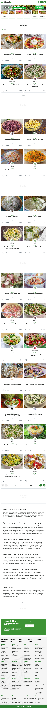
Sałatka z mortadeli (39, 655)
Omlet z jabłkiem (4, 652)
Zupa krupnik (26, 648)
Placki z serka (4, 654)
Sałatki (12, 53)
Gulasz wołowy (4, 701)
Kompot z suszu (38, 673)
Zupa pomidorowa (27, 658)
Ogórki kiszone (37, 682)
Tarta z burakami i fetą (39, 698)
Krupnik (13, 664)
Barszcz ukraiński (27, 649)
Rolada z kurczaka (38, 699)
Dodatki (30, 639)
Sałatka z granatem (39, 656)
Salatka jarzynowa (38, 651)
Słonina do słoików (38, 693)
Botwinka (14, 679)
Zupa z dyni (26, 647)
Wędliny (30, 641)
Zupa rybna (37, 665)
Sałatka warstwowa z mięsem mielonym (34, 445)
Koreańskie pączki (4, 688)
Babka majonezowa (27, 682)
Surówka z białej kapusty (40, 658)
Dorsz (13, 652)
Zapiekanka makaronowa (17, 654)
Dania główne (4, 639)
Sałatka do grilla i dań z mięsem (35, 323)
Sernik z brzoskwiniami (16, 686)
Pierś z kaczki (15, 645)
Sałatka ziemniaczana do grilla (12, 384)
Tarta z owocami (27, 679)
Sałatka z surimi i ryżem (12, 169)
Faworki (2, 681)
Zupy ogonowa (26, 645)
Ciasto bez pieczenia (5, 671)
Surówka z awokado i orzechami (35, 384)
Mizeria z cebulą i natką (34, 216)
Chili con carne (4, 702)
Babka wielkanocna (27, 668)
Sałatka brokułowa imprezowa (12, 54)
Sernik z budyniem (5, 662)
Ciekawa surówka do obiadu (35, 293)
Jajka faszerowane (27, 662)
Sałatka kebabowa (35, 475)
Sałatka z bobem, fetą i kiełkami (12, 85)
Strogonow (3, 699)
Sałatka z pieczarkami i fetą (12, 444)
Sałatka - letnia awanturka (12, 293)
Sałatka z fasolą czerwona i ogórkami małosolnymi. (12, 247)
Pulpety (13, 647)
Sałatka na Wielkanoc (39, 654)
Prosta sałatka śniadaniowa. (12, 323)
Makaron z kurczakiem (16, 648)
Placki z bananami (5, 658)
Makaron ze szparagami (17, 684)
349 (31, 485)
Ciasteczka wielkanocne (28, 667)
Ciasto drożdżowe (4, 664)
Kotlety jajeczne (38, 697)
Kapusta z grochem (38, 668)
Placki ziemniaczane (16, 649)
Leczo (2, 697)
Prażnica (3, 659)
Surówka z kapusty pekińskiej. (35, 139)
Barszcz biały (26, 651)
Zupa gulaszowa (27, 655)
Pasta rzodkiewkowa (16, 685)
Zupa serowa (26, 654)
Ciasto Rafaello (4, 668)
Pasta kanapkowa (4, 649)
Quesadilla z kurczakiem (39, 703)
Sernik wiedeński (15, 688)
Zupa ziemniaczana (27, 652)
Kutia (36, 675)
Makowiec (3, 669)
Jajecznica (3, 645)
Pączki (2, 679)
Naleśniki (3, 651)
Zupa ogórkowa (27, 656)
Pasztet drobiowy (27, 665)
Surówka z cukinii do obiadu (35, 246)
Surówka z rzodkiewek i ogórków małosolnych (35, 354)
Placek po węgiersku (5, 698)
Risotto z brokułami (16, 668)
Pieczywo (39, 639)
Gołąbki (13, 662)
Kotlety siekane (15, 651)
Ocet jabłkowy (37, 681)
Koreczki (3, 686)
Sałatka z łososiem (38, 648)
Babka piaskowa (27, 671)
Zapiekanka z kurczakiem (29, 698)
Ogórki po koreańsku (39, 692)
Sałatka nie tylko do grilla (35, 414)
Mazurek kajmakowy (28, 681)
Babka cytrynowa (27, 669)
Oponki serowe (4, 682)
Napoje (20, 639)
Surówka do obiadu (38, 645)
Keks (35, 676)
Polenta (13, 675)
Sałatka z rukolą (38, 652)
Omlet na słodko (4, 647)
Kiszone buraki (37, 686)
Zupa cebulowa (27, 659)
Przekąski (3, 641)
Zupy (11, 641)
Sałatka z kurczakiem (39, 649)
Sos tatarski (26, 672)
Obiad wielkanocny (27, 664)
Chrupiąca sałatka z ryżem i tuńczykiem (35, 85)
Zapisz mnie (29, 625)
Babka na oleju (4, 667)
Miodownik (3, 673)
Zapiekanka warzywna (28, 702)
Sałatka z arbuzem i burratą (35, 54)
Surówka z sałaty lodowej (40, 647)
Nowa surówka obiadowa (12, 354)
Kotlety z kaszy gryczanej (17, 665)
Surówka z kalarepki (12, 216)
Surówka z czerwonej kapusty (12, 139)
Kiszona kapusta (38, 679)
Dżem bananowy (38, 691)
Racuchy (3, 648)
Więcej (9, 630)
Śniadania (12, 639)
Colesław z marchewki (35, 169)
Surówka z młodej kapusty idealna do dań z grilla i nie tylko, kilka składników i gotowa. (12, 416)
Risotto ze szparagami (16, 669)
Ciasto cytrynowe (4, 672)
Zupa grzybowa (38, 667)
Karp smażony (37, 669)
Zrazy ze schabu (15, 655)
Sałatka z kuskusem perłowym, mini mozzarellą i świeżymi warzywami (12, 476)
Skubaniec (3, 675)
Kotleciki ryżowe (15, 673)
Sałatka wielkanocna (28, 673)
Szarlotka (3, 665)
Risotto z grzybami (16, 667)
